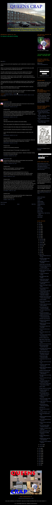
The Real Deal (40, 215)
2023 (40, 227)
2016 (40, 448)
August (41, 245)
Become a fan (39, 148)
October (41, 242)
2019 (40, 234)
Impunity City (39, 207)
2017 (40, 237)
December (42, 239)
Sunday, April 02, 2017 (9, 199)
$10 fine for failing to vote (44, 337)
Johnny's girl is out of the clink (44, 264)
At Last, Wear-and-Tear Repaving (43, 110)
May (40, 250)
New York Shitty (40, 208)
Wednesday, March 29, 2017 (10, 106)
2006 (40, 464)
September (42, 244)
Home (18, 204)
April (41, 252)
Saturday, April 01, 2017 (9, 190)
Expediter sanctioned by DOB (44, 370)
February (41, 444)
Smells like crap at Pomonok (44, 318)
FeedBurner (47, 75)
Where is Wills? (42, 386)
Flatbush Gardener (40, 202)
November (42, 240)
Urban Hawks (39, 217)
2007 (40, 463)
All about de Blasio (42, 299)
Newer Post (3, 204)
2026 (40, 222)
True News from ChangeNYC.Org (43, 167)
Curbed (38, 199)
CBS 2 (4, 61)
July (40, 247)
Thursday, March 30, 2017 (10, 155)
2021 (40, 231)
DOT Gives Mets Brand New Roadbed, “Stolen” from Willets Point (43, 113)
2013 (40, 453)
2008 (40, 461)
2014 (40, 451)
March (41, 254)
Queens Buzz (39, 210)
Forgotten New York (41, 204)
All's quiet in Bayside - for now (44, 411)
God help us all (42, 407)
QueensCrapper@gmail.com (42, 64)
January (41, 446)
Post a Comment (4, 202)
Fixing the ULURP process (44, 268)
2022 (40, 229)
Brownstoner (39, 198)
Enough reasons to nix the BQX (45, 388)
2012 (40, 455)
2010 (40, 458)
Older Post (34, 204)
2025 (40, 224)
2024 (40, 226)
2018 (40, 236)
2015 (40, 450)
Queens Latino (40, 211)
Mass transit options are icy (44, 351)
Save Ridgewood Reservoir (42, 166)
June (41, 249)
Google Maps (41, 192)
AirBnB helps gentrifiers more (44, 430)
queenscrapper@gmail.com (26, 498)
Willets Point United (41, 169)
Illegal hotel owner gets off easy (45, 343)
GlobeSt (38, 205)
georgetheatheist (6, 102)
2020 (40, 232)
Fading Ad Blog (40, 201)
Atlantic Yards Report (41, 197)
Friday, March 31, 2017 (9, 176)
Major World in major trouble (44, 339)
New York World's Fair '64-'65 (42, 163)
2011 (40, 456)
